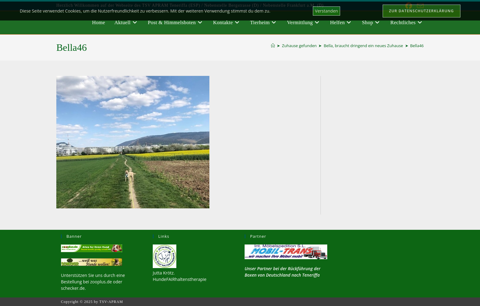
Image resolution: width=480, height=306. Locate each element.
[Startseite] (273, 45)
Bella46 (417, 45)
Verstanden (326, 11)
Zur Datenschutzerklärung (421, 10)
